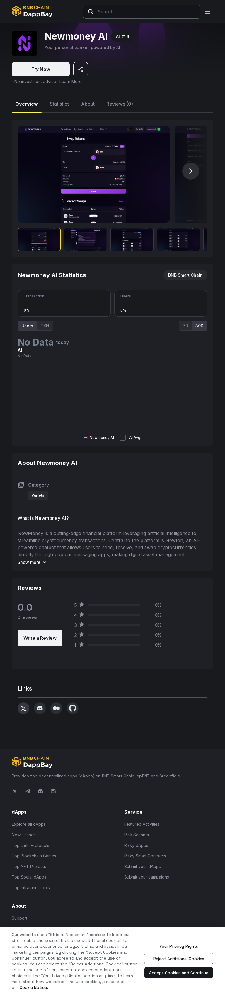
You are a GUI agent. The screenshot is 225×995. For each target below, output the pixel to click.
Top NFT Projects (29, 866)
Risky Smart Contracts (145, 855)
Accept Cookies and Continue (178, 972)
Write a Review (40, 638)
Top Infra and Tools (31, 887)
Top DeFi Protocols (30, 845)
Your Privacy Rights (178, 946)
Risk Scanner (136, 834)
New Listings (24, 834)
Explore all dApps (29, 824)
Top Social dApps (29, 876)
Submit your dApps (142, 866)
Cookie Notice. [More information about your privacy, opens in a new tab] (34, 987)
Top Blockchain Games (34, 855)
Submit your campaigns (146, 876)
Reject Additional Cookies (178, 958)
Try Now (40, 69)
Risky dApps (136, 845)
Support (19, 918)
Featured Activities (142, 824)
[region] (112, 961)
